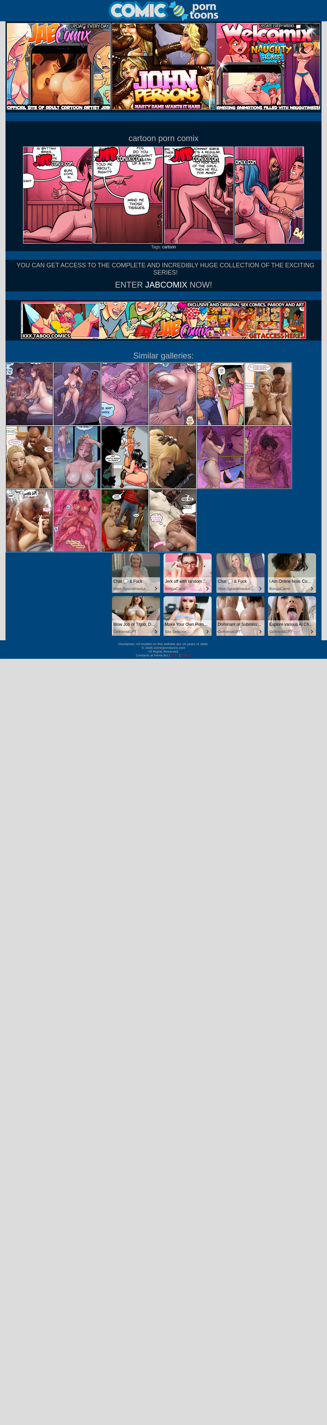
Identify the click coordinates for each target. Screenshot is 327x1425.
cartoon (169, 247)
